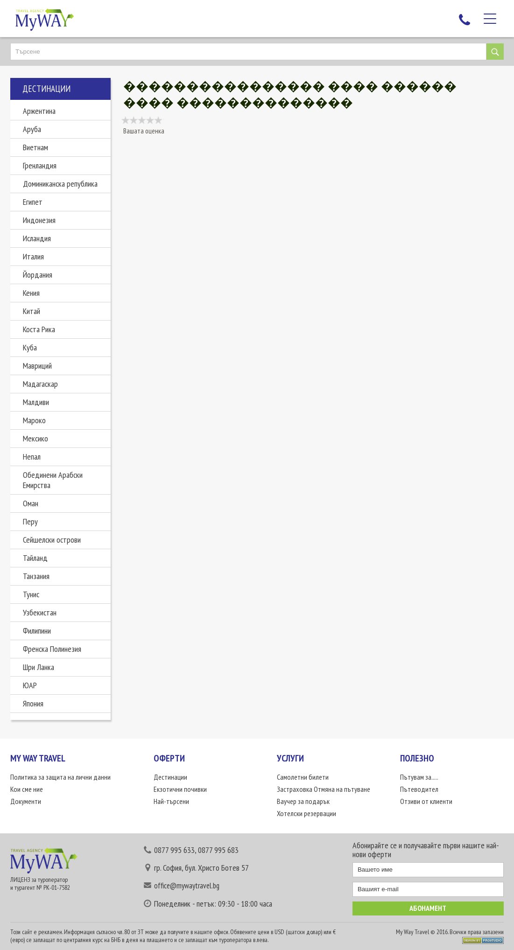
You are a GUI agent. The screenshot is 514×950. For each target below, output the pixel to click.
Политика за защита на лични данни (60, 777)
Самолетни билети (303, 777)
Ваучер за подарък (303, 801)
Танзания (36, 576)
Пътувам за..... (419, 777)
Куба (30, 347)
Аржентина (39, 110)
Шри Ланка (38, 667)
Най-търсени (171, 801)
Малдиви (36, 402)
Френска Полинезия (52, 648)
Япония (33, 703)
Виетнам (35, 147)
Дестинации (170, 777)
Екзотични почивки (180, 789)
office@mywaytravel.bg (186, 885)
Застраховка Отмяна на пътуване (323, 789)
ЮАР (30, 685)
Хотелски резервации (306, 813)
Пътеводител (419, 789)
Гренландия (39, 165)
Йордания (37, 274)
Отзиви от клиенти (426, 801)
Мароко (34, 420)
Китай (31, 311)
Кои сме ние (26, 789)
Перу (30, 521)
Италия (33, 256)
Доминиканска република (60, 183)
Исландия (37, 238)
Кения (31, 292)
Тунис (31, 594)
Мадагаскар (40, 383)
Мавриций (37, 365)
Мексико (35, 438)
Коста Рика (39, 329)
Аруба (32, 129)
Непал (32, 456)
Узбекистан (39, 612)
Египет (32, 201)
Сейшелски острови (52, 539)
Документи (25, 801)
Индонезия (39, 220)
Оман (30, 503)
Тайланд (35, 557)
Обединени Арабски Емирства (53, 479)
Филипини (37, 630)
